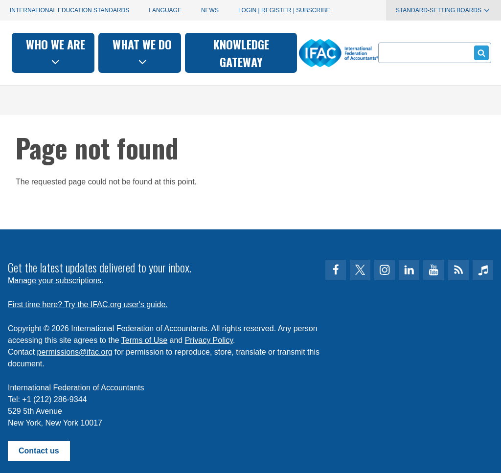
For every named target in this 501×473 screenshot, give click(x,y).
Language (165, 10)
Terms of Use (144, 340)
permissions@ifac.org (75, 352)
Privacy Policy (209, 340)
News (210, 10)
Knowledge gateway (320, 52)
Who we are (134, 51)
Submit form (479, 52)
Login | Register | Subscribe (284, 10)
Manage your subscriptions (54, 280)
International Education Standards (69, 10)
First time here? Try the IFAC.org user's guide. (88, 304)
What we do (221, 51)
